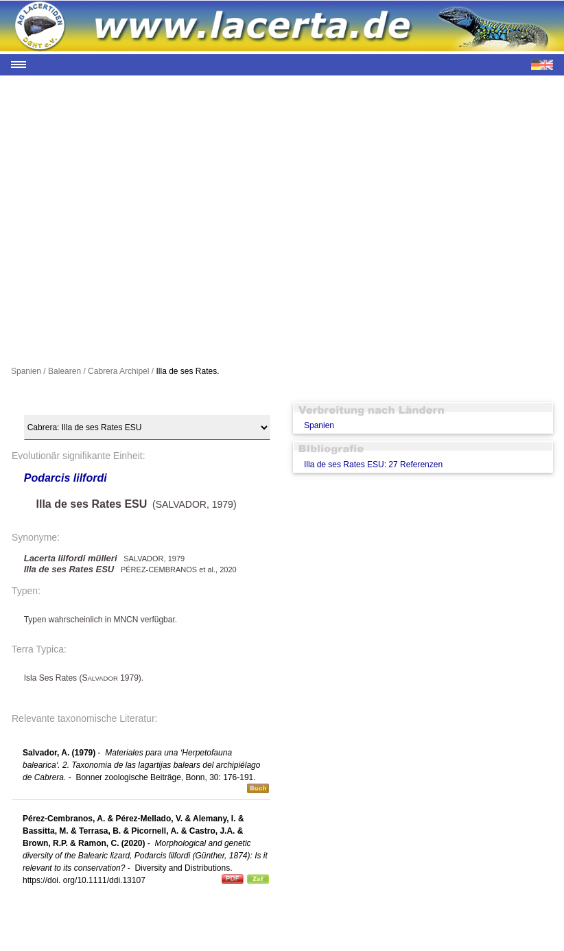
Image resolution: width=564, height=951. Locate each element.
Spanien (319, 425)
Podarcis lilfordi (65, 478)
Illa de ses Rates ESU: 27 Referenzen (373, 464)
